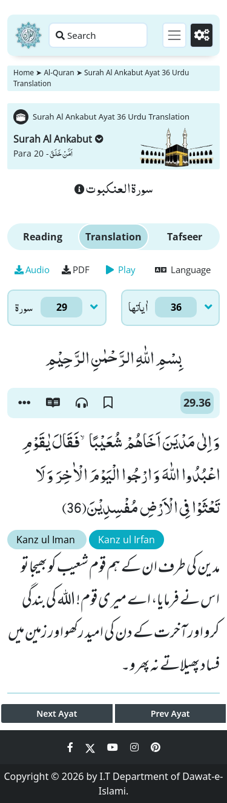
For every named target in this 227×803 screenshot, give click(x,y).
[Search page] (98, 35)
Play (121, 269)
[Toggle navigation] (174, 35)
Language (183, 269)
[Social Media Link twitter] (91, 747)
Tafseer (184, 236)
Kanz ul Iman (46, 539)
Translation (113, 236)
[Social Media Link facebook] (71, 747)
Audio (32, 269)
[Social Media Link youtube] (113, 747)
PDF (76, 269)
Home (23, 72)
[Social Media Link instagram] (135, 747)
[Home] (28, 35)
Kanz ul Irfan (126, 539)
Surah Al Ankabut (58, 139)
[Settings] (201, 35)
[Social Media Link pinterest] (155, 747)
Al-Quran (59, 72)
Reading (42, 236)
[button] (24, 403)
